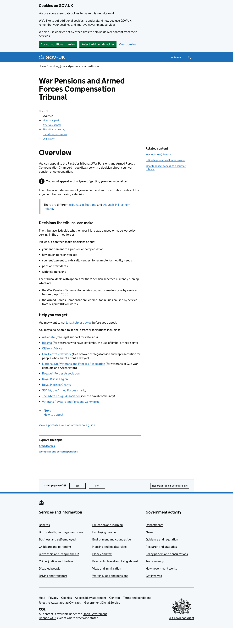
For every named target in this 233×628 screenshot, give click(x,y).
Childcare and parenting (55, 547)
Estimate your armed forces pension (165, 160)
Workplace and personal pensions (58, 451)
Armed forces (91, 66)
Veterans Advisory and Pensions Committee (71, 402)
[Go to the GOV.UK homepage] (52, 57)
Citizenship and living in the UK (59, 554)
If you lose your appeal (55, 134)
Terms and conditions (137, 598)
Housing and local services (109, 547)
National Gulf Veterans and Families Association (73, 364)
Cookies (66, 598)
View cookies (127, 44)
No (100, 485)
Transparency (155, 561)
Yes (81, 485)
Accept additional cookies (58, 44)
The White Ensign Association (61, 396)
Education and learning (107, 525)
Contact (114, 598)
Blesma (47, 343)
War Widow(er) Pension (159, 154)
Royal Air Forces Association (61, 373)
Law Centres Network (56, 354)
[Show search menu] (189, 57)
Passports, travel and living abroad (115, 561)
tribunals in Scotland (82, 205)
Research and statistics (161, 547)
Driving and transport (53, 576)
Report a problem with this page (170, 485)
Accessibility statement (90, 598)
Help (42, 598)
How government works (161, 568)
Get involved (154, 576)
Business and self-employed (57, 539)
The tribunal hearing (54, 129)
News (149, 532)
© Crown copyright (181, 618)
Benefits (44, 525)
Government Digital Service (102, 602)
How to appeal (51, 120)
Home (42, 66)
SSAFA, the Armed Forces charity (64, 390)
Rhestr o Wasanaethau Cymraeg (60, 602)
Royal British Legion (55, 379)
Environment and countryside (111, 539)
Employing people (104, 532)
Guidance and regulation (162, 539)
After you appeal (52, 124)
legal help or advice (79, 322)
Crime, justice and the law (56, 561)
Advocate (48, 337)
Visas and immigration (106, 568)
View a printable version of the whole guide (67, 425)
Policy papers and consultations (167, 554)
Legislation (49, 138)
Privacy (53, 598)
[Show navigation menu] (175, 57)
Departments (154, 525)
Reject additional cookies (98, 44)
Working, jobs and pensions (65, 66)
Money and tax (102, 554)
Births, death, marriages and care (61, 532)
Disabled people (50, 568)
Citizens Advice (52, 348)
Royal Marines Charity (56, 385)
